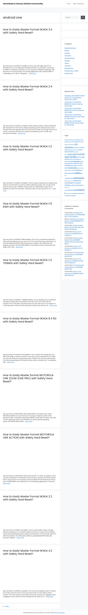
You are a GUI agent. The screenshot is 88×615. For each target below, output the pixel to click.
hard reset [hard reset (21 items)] (79, 147)
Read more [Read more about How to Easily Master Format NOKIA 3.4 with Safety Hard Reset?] (32, 73)
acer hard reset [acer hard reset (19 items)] (69, 140)
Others (67, 63)
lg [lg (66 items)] (68, 165)
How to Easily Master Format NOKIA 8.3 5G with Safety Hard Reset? (29, 320)
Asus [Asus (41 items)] (77, 141)
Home (68, 3)
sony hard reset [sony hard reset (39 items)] (77, 185)
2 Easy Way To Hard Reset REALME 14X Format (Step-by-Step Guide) (74, 104)
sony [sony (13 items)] (71, 185)
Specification (69, 73)
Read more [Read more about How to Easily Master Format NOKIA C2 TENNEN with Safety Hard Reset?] (53, 305)
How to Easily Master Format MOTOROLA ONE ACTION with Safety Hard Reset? (28, 436)
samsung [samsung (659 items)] (79, 177)
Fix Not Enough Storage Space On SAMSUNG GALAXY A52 (74, 267)
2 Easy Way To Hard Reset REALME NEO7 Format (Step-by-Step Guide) (74, 110)
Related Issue (69, 68)
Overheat (68, 66)
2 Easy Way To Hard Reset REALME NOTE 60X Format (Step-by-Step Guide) (75, 116)
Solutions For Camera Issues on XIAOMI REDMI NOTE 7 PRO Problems (75, 214)
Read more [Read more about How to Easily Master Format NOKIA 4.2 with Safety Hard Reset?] (49, 597)
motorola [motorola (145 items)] (72, 168)
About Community (78, 3)
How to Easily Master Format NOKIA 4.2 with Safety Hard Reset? (27, 552)
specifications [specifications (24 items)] (70, 190)
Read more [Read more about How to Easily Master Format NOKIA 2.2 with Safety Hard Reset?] (20, 538)
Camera (67, 53)
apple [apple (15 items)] (74, 141)
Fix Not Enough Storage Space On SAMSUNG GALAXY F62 (74, 254)
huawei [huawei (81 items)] (76, 161)
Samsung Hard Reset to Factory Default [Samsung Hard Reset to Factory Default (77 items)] (73, 183)
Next (8, 606)
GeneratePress (60, 612)
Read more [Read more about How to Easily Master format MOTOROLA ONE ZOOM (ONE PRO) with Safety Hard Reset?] (28, 421)
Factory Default (69, 58)
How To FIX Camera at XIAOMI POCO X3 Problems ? (74, 233)
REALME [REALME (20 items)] (68, 178)
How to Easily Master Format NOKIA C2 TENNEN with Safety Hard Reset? (27, 261)
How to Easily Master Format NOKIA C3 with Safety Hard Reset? (27, 148)
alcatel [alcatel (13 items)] (74, 139)
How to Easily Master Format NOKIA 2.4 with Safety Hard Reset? (27, 88)
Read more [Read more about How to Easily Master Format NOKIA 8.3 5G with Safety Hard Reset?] (10, 362)
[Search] (83, 17)
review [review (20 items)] (72, 178)
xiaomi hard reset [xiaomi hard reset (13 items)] (69, 193)
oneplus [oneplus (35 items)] (72, 173)
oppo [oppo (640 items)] (78, 172)
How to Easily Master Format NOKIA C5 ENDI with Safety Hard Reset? (27, 205)
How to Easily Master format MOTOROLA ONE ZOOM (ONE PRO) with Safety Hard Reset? (28, 378)
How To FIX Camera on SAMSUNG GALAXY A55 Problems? (74, 273)
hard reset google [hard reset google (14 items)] (74, 150)
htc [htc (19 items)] (69, 159)
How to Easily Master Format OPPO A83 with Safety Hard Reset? (74, 227)
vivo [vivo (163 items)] (76, 190)
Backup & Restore (70, 48)
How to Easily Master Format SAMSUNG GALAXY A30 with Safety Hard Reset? (74, 241)
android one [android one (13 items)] (70, 141)
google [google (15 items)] (74, 147)
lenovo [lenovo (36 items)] (73, 163)
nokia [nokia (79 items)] (78, 170)
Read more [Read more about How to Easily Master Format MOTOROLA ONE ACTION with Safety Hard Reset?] (6, 483)
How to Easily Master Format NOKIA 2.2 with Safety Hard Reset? (27, 498)
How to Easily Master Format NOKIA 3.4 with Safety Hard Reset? (27, 31)
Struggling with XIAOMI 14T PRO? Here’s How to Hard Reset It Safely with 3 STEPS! (75, 97)
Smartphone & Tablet (71, 71)
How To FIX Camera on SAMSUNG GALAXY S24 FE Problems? (74, 261)
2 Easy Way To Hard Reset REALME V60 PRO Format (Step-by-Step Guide (74, 123)
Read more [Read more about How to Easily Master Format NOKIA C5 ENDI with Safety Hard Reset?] (19, 247)
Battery (67, 50)
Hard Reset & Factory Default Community (23, 3)
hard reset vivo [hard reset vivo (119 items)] (74, 154)
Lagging (67, 61)
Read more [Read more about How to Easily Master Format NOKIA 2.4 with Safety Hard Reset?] (21, 133)
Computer (68, 56)
